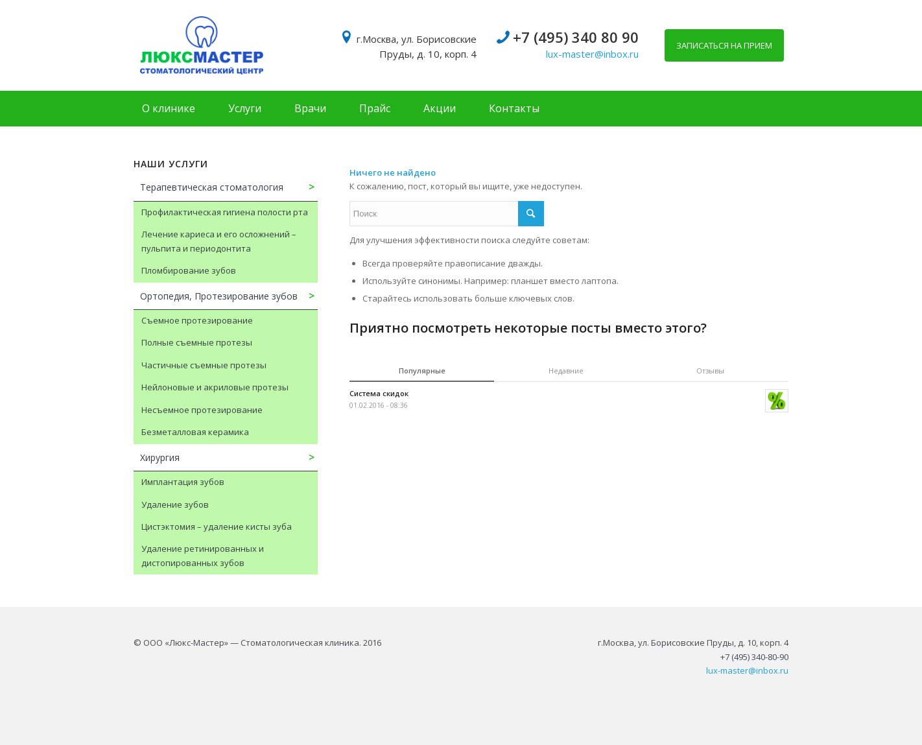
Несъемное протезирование (202, 410)
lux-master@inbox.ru (592, 53)
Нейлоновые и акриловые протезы (215, 387)
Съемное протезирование (197, 320)
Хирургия (160, 457)
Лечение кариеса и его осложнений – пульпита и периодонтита (218, 241)
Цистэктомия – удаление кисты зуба (216, 526)
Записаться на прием (724, 45)
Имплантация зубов (182, 482)
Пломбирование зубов (188, 270)
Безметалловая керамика (195, 432)
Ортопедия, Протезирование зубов (219, 296)
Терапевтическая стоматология (211, 187)
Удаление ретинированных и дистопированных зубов (202, 555)
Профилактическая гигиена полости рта (224, 212)
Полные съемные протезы (196, 342)
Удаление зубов (175, 504)
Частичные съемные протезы (203, 365)
